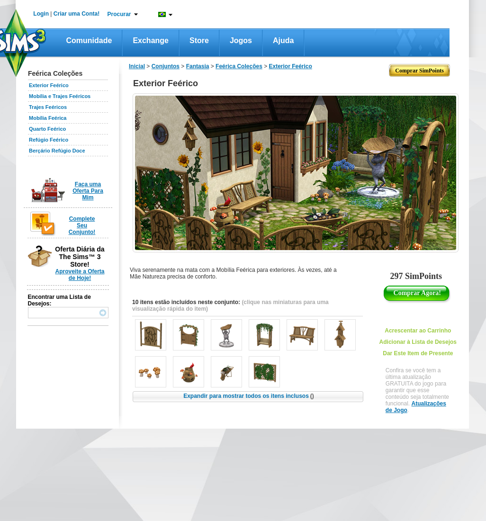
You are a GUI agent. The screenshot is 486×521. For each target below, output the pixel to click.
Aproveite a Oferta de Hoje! (79, 274)
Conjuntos (166, 66)
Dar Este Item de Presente (418, 353)
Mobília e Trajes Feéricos (59, 96)
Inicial (137, 66)
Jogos (241, 40)
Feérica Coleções (239, 66)
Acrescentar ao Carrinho (418, 330)
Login (41, 13)
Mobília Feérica (47, 118)
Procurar (119, 14)
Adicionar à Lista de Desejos (418, 342)
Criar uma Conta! (76, 13)
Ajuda (283, 40)
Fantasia (197, 66)
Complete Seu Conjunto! (82, 225)
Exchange (151, 40)
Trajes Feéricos (48, 107)
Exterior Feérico (49, 85)
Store (199, 40)
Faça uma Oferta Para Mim (87, 191)
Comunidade (89, 40)
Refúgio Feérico (48, 140)
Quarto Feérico (47, 129)
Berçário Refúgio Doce (57, 150)
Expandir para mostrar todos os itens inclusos (248, 396)
